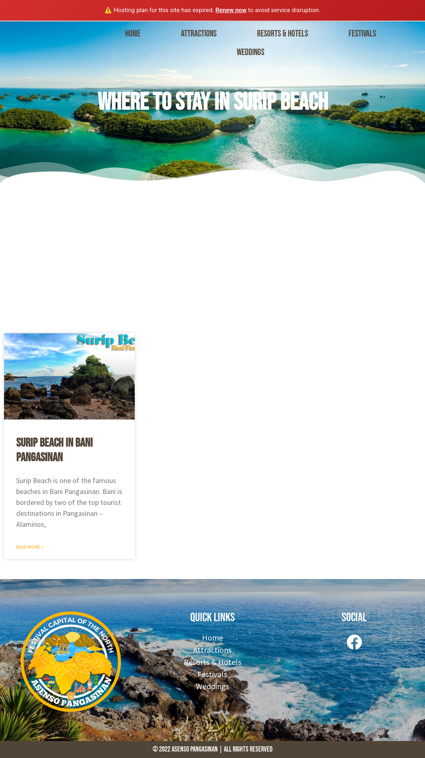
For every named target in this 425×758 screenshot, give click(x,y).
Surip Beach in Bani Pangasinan (54, 450)
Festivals (362, 33)
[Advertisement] (212, 256)
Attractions (199, 33)
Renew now (230, 10)
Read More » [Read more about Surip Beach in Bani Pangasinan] (29, 547)
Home (132, 33)
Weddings (250, 52)
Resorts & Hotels (282, 33)
